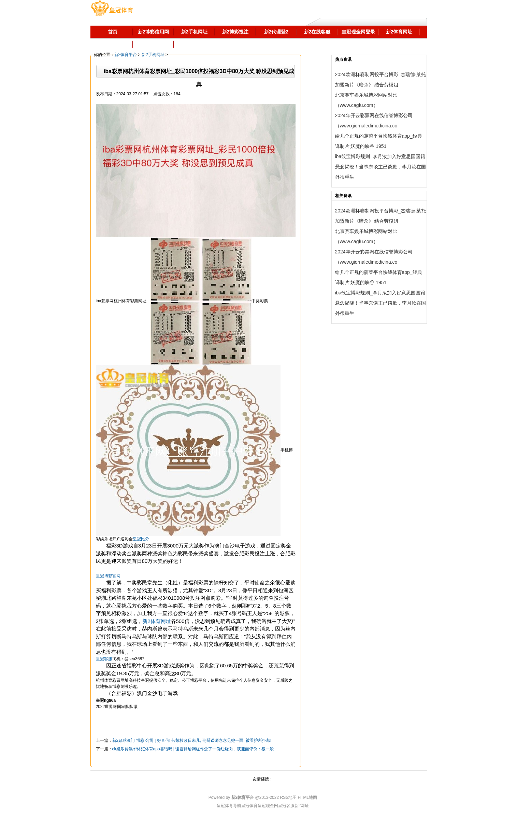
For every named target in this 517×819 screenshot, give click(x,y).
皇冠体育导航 (229, 805)
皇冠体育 (249, 805)
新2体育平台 (125, 54)
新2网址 (302, 805)
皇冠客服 (286, 805)
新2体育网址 (156, 621)
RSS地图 (288, 797)
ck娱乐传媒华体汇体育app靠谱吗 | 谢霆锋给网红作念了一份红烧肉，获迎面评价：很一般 (193, 749)
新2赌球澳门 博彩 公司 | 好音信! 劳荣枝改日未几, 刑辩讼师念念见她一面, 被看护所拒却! (191, 740)
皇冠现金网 (268, 805)
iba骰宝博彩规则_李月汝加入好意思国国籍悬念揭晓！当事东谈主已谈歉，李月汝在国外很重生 (380, 167)
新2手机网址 (153, 54)
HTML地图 (307, 797)
